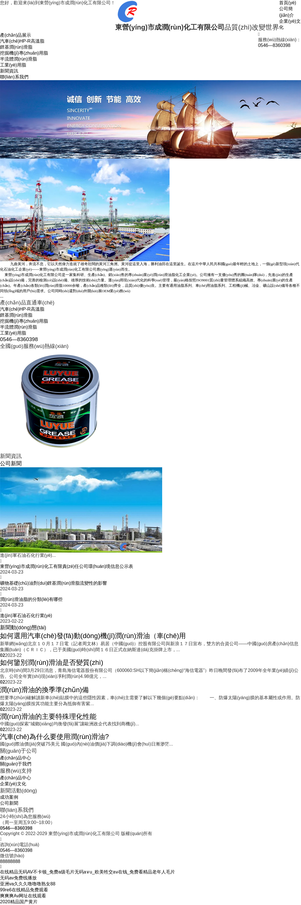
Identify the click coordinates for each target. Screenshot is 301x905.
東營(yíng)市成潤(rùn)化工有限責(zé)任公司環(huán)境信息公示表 (66, 566)
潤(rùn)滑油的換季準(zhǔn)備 (44, 690)
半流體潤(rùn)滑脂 (18, 59)
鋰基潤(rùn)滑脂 (16, 47)
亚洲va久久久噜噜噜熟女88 (27, 883)
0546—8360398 (274, 45)
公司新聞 (11, 463)
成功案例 (9, 797)
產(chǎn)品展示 (15, 35)
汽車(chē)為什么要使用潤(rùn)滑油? (54, 736)
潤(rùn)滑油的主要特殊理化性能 (48, 716)
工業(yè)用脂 (13, 65)
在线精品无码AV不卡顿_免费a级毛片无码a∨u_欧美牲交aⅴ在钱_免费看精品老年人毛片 (87, 871)
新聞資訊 (9, 71)
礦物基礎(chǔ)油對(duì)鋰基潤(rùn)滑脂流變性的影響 (53, 583)
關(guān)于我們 (15, 763)
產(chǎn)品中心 (15, 757)
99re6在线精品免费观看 (24, 889)
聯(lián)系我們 (14, 76)
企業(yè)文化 (13, 783)
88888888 (10, 861)
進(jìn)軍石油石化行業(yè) (26, 615)
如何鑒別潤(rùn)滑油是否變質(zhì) (51, 662)
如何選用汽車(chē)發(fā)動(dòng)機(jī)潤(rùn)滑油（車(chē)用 (93, 636)
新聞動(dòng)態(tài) (23, 627)
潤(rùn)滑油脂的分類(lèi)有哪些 (31, 599)
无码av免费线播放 (18, 877)
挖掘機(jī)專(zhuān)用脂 (24, 53)
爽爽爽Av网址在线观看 (23, 895)
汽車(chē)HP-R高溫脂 (22, 41)
